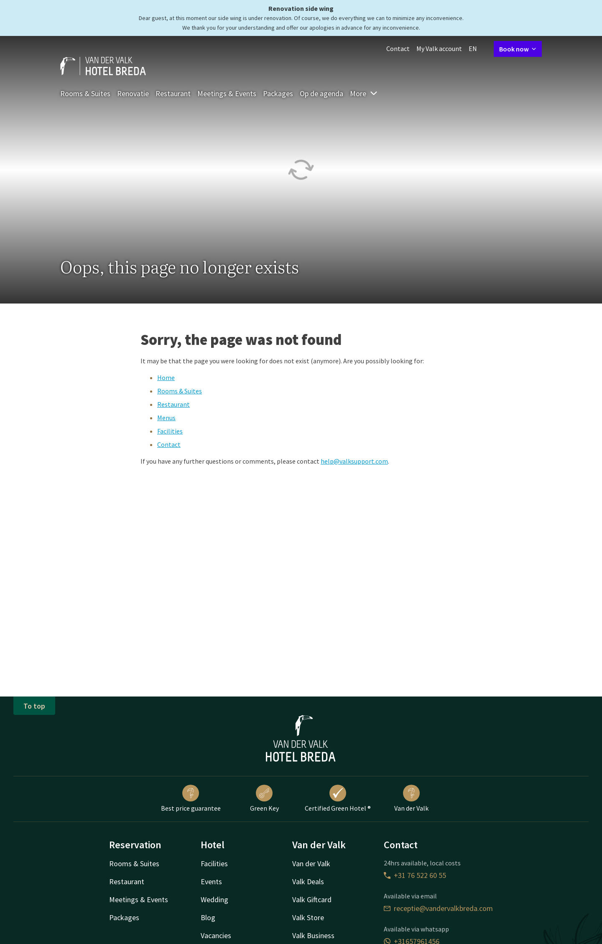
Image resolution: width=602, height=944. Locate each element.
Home (166, 377)
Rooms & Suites (85, 93)
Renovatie (133, 93)
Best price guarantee (191, 798)
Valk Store (308, 917)
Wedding (214, 899)
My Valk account (439, 48)
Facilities (170, 431)
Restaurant (173, 93)
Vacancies (216, 935)
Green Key (264, 798)
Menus (166, 417)
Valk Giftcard (312, 899)
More (364, 93)
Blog (208, 917)
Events (211, 881)
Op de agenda (321, 93)
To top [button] (34, 706)
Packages (278, 93)
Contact (398, 48)
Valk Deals (308, 881)
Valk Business (313, 935)
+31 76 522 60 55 (415, 875)
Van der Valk (411, 798)
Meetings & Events (226, 93)
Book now (517, 49)
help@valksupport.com (354, 461)
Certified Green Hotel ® (338, 798)
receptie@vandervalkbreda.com (438, 908)
